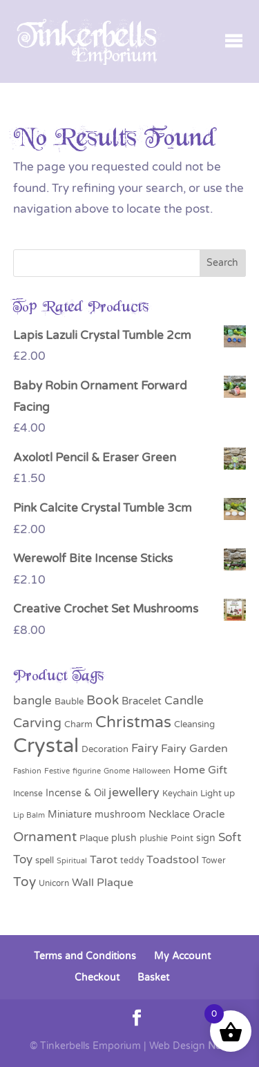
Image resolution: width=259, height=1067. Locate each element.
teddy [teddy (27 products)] (132, 860)
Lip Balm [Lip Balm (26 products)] (29, 815)
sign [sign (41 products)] (205, 838)
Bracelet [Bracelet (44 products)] (142, 701)
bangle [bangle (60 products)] (32, 701)
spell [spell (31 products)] (44, 860)
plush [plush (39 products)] (124, 838)
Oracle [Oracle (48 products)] (208, 814)
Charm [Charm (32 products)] (78, 724)
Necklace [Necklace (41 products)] (169, 814)
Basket (153, 977)
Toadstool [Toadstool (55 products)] (172, 860)
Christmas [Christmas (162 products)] (133, 722)
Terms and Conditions (85, 956)
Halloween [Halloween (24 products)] (152, 771)
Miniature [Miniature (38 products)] (70, 814)
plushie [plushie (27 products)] (154, 838)
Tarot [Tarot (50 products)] (103, 860)
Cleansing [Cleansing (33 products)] (194, 724)
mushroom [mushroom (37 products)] (120, 814)
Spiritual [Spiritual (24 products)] (72, 860)
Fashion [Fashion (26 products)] (27, 771)
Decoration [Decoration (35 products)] (104, 749)
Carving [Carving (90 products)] (37, 723)
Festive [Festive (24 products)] (57, 771)
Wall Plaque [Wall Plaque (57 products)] (102, 883)
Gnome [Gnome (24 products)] (117, 771)
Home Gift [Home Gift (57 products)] (200, 770)
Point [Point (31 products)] (182, 838)
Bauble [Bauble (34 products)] (69, 701)
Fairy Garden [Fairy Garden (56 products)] (194, 749)
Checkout (97, 977)
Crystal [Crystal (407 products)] (46, 745)
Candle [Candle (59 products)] (184, 701)
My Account (182, 956)
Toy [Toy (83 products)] (24, 882)
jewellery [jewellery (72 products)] (134, 792)
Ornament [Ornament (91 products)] (45, 837)
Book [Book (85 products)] (102, 700)
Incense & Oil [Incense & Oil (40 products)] (76, 793)
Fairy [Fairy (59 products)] (144, 749)
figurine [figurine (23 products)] (87, 771)
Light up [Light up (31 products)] (217, 793)
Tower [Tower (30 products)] (214, 861)
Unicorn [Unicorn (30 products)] (54, 883)
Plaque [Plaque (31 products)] (93, 838)
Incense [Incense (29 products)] (28, 793)
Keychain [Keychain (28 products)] (180, 793)
